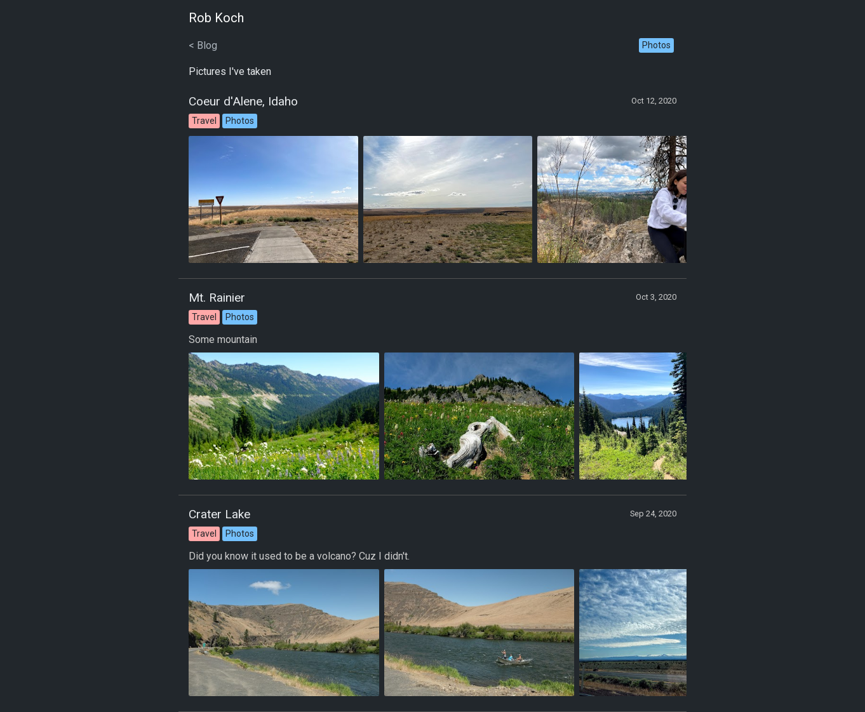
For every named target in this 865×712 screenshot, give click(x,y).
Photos (656, 45)
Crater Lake (219, 514)
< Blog (203, 45)
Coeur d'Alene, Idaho (243, 101)
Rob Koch (216, 17)
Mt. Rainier (217, 297)
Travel (204, 121)
